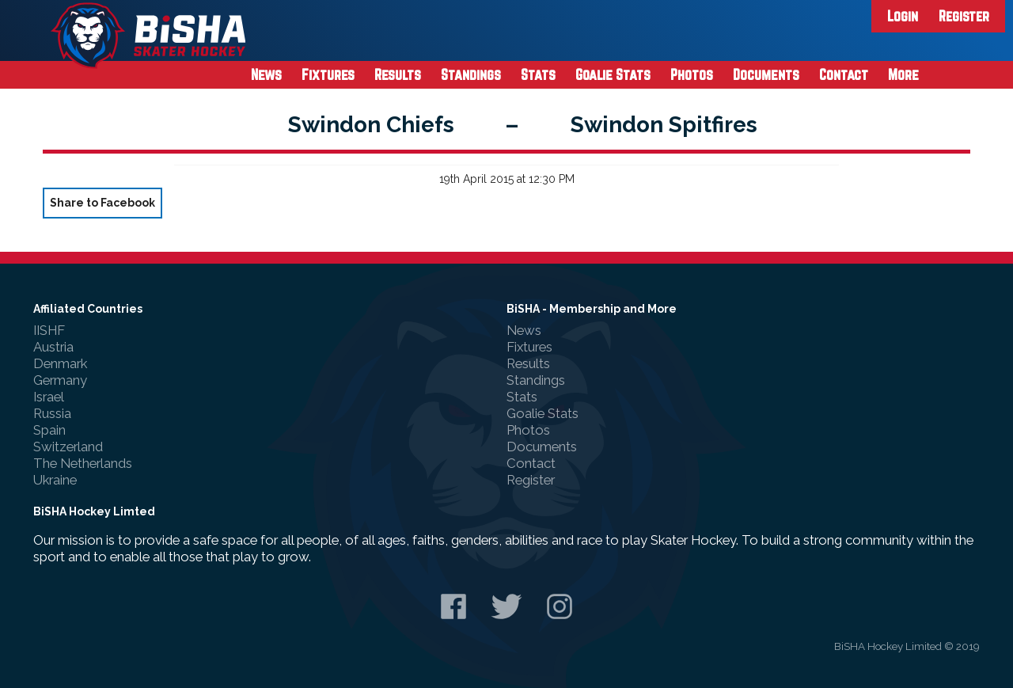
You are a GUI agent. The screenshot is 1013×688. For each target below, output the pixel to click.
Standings (471, 74)
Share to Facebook (102, 202)
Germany (60, 380)
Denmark (60, 363)
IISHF (49, 330)
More (903, 74)
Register (964, 16)
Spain (49, 430)
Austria (53, 347)
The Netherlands (82, 463)
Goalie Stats (613, 74)
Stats (538, 74)
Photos (691, 74)
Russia (52, 413)
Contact (843, 74)
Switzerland (68, 446)
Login (902, 16)
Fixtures (328, 74)
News (266, 74)
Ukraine (55, 480)
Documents (766, 74)
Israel (48, 397)
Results (397, 74)
